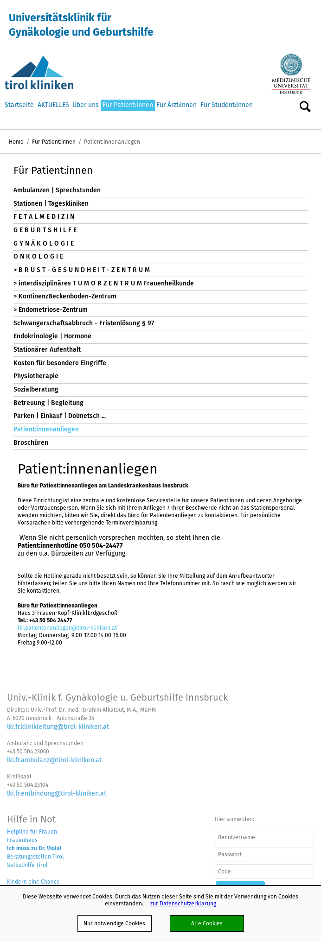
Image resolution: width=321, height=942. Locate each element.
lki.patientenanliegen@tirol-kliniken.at (67, 628)
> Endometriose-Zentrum (50, 309)
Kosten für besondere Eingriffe (59, 363)
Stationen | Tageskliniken (51, 203)
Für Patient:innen (128, 105)
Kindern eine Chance (33, 881)
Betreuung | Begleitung (48, 402)
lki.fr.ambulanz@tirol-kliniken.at (54, 760)
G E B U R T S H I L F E (45, 230)
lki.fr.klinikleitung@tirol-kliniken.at (58, 726)
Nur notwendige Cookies (114, 923)
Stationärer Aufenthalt (47, 349)
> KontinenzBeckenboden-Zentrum (64, 296)
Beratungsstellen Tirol (35, 856)
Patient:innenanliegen (46, 429)
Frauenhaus (22, 840)
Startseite (19, 105)
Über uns (85, 105)
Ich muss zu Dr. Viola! (34, 848)
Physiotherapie (35, 376)
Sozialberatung (35, 389)
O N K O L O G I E (38, 256)
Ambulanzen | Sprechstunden (57, 190)
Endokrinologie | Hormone (52, 336)
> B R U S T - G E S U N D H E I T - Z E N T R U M (81, 270)
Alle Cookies (207, 923)
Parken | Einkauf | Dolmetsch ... (59, 415)
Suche (305, 107)
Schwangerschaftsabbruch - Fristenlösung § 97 (83, 323)
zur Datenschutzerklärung (183, 903)
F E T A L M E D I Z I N (43, 216)
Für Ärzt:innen (176, 105)
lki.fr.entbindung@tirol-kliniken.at (56, 793)
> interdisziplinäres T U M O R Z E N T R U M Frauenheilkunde (103, 283)
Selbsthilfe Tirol (27, 865)
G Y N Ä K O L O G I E (43, 243)
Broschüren (30, 442)
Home (16, 141)
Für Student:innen (226, 105)
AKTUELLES (53, 105)
